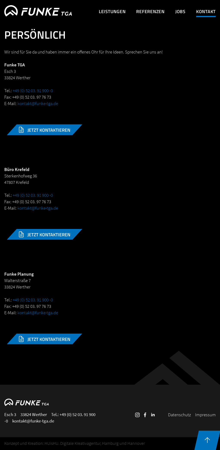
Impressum (205, 415)
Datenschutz (179, 415)
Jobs (180, 11)
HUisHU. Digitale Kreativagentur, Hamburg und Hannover (94, 443)
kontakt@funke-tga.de (37, 103)
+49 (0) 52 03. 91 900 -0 (33, 90)
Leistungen (112, 11)
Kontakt (206, 11)
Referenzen (150, 11)
